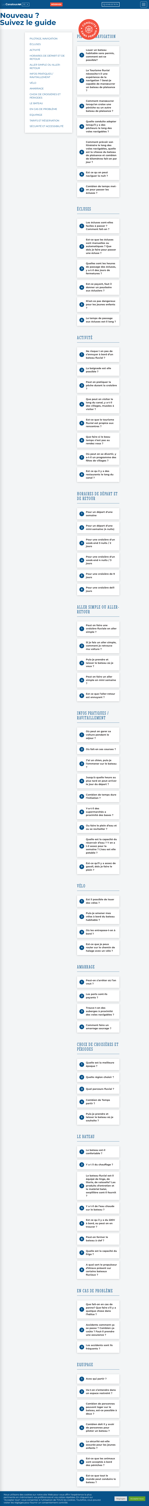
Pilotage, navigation (43, 38)
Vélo (33, 83)
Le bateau (36, 103)
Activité (35, 50)
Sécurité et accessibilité (47, 126)
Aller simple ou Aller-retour (45, 66)
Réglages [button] (120, 1498)
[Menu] (143, 4)
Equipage (36, 114)
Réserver (56, 4)
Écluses (35, 44)
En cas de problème (43, 109)
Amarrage (37, 88)
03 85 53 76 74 (110, 4)
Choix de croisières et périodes (45, 96)
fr (24, 4)
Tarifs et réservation (44, 120)
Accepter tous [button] (137, 1498)
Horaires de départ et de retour (47, 57)
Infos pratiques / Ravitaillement (41, 75)
